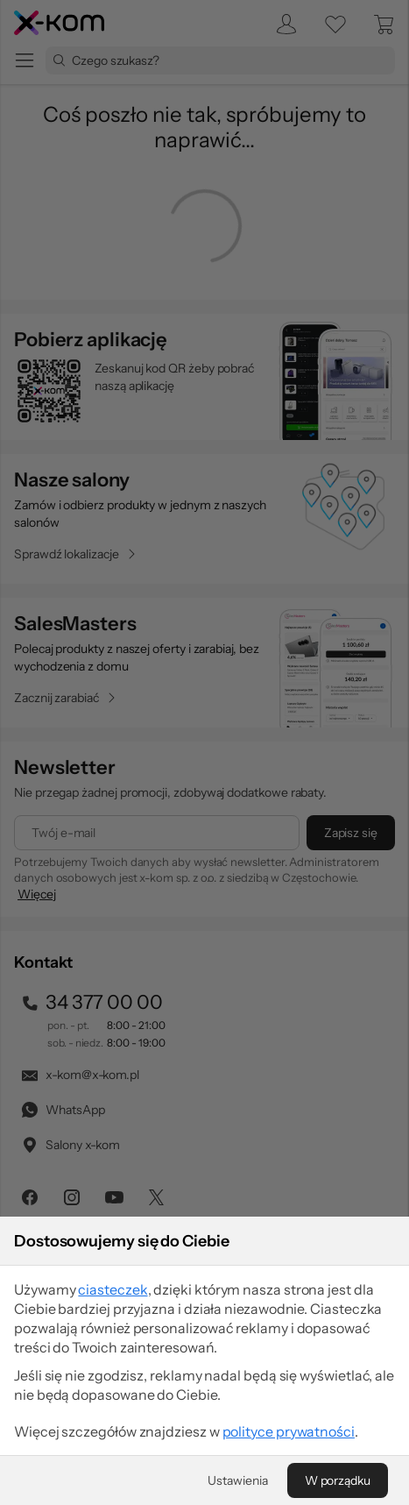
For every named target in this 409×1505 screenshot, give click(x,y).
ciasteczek (112, 1289)
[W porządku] (337, 1480)
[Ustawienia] (237, 1480)
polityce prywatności (288, 1431)
